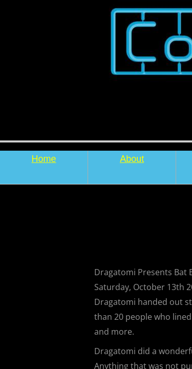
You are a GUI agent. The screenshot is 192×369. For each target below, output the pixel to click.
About (132, 159)
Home (44, 159)
